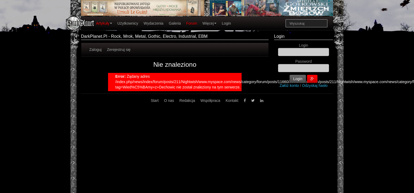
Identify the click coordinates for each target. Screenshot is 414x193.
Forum (191, 23)
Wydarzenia (154, 23)
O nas (169, 100)
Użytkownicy (127, 23)
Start (155, 100)
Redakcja (187, 100)
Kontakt (232, 100)
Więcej (209, 23)
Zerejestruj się (119, 49)
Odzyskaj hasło (315, 85)
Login (226, 23)
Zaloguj (95, 49)
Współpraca (210, 100)
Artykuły (104, 23)
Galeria (175, 23)
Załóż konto (289, 85)
